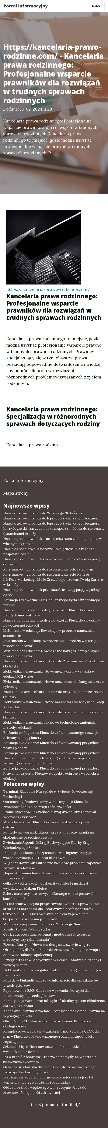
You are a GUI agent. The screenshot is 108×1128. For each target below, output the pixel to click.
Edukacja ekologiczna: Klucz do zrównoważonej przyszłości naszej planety (51, 745)
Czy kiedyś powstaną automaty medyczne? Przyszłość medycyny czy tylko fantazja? (47, 937)
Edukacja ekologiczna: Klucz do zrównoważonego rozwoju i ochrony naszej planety (51, 735)
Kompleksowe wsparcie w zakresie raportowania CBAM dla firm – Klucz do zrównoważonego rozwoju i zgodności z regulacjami (51, 1036)
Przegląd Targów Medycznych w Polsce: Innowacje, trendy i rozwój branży (52, 962)
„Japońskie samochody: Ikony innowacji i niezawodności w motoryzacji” (50, 875)
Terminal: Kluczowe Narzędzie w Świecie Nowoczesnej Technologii (48, 794)
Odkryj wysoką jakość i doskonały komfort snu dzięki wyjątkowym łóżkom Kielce (45, 885)
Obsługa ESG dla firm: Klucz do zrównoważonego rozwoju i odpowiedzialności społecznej (51, 952)
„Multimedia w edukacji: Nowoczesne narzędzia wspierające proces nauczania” (52, 643)
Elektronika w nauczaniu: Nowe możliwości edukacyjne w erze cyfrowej (53, 684)
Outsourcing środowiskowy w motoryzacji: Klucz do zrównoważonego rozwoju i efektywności (45, 804)
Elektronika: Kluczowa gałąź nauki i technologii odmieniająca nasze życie (52, 972)
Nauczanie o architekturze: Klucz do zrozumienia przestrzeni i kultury (53, 694)
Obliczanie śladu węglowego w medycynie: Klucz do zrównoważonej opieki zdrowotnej (44, 1090)
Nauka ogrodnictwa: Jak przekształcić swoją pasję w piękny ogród (51, 592)
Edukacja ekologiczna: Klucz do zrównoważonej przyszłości (51, 753)
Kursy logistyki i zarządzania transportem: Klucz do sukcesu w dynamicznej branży (53, 531)
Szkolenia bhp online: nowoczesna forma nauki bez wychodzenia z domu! (44, 1049)
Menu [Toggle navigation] (97, 6)
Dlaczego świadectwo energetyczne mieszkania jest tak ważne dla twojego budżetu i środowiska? (48, 1079)
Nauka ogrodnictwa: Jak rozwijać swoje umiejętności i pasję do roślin (51, 561)
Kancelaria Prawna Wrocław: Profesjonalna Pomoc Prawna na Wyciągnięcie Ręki (54, 1013)
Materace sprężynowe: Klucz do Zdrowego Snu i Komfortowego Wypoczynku (42, 926)
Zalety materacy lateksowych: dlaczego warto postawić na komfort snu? (50, 896)
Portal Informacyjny (25, 6)
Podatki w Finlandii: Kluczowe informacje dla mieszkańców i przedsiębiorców (51, 982)
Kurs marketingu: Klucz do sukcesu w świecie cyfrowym (48, 569)
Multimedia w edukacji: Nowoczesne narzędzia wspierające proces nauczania (51, 653)
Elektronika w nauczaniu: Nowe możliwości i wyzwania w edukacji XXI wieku (49, 674)
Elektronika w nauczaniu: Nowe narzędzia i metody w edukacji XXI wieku (53, 704)
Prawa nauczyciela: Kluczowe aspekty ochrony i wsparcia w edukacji (51, 776)
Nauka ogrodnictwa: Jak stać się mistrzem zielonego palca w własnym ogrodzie (52, 541)
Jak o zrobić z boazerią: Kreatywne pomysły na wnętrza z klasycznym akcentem (49, 1059)
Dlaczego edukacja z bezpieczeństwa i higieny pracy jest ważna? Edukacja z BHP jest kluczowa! (49, 855)
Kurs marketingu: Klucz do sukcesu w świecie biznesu (46, 574)
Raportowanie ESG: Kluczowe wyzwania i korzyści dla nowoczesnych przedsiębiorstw (46, 993)
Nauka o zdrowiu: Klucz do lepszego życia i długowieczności (51, 518)
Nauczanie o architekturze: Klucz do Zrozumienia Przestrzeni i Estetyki (53, 663)
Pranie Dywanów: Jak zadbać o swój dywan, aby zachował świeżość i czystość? (49, 814)
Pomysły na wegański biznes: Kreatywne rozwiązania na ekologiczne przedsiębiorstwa (48, 834)
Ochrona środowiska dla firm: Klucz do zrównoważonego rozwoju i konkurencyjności (50, 1069)
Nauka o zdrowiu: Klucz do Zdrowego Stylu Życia (42, 513)
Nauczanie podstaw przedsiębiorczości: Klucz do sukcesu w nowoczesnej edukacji (51, 622)
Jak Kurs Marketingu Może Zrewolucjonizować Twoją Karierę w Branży (53, 582)
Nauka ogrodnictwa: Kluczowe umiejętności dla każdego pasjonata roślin (49, 551)
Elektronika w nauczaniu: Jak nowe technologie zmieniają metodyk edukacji (49, 725)
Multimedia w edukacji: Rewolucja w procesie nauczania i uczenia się (49, 633)
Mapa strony (15, 493)
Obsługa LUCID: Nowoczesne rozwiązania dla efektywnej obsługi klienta (49, 1023)
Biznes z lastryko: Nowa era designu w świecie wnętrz (47, 944)
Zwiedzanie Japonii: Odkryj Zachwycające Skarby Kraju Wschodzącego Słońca (47, 845)
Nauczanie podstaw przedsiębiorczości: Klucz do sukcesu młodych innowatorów (50, 612)
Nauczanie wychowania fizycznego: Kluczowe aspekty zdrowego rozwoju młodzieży (47, 760)
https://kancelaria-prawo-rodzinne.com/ (48, 289)
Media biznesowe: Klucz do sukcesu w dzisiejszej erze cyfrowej (46, 824)
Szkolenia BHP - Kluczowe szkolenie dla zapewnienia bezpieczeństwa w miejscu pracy (45, 916)
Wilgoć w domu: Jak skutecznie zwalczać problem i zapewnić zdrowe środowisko (52, 865)
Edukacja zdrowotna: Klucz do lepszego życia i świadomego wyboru (51, 602)
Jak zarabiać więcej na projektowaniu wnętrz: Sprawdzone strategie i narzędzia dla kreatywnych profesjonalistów (51, 906)
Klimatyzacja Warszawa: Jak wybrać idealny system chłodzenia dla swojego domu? (54, 1003)
